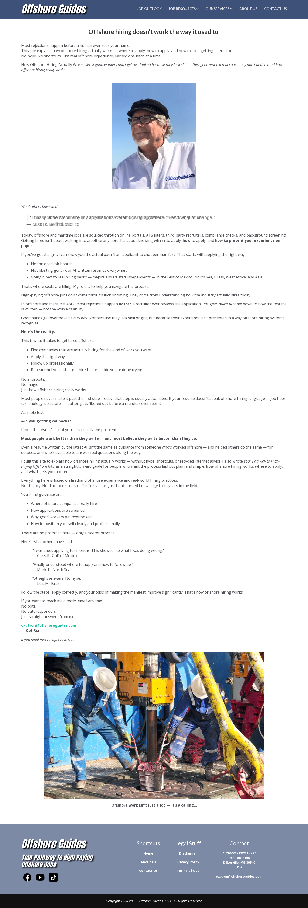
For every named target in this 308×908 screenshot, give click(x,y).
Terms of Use (188, 870)
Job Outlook (149, 9)
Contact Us (275, 9)
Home (148, 853)
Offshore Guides (53, 9)
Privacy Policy (188, 862)
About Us (248, 9)
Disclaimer (188, 853)
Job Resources (183, 9)
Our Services (218, 9)
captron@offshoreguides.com (239, 876)
